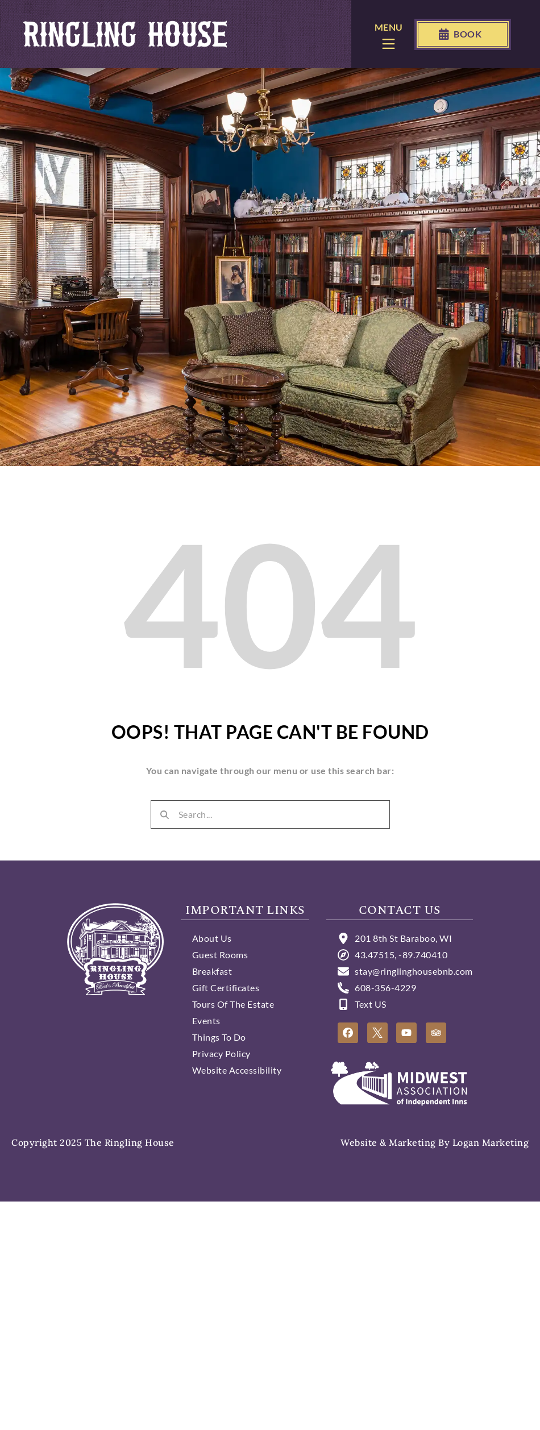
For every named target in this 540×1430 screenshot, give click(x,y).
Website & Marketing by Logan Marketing (434, 1142)
